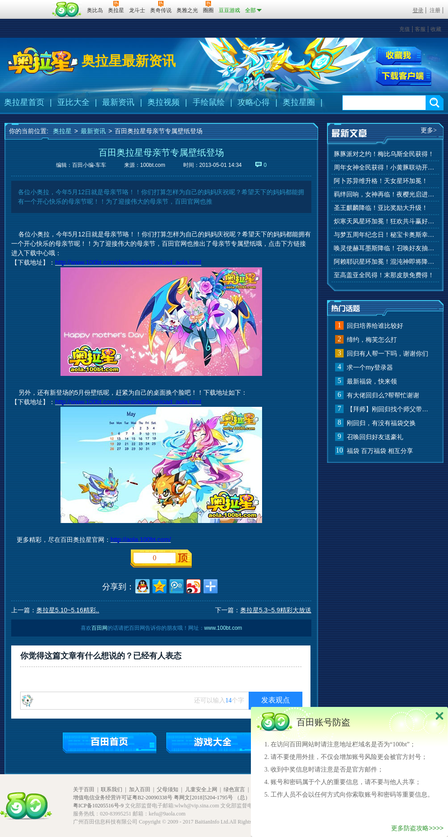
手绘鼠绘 (209, 102)
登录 (418, 10)
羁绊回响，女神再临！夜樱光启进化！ (385, 194)
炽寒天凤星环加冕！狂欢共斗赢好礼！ (385, 221)
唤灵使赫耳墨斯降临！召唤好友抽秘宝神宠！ (385, 248)
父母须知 (167, 789)
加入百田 (140, 789)
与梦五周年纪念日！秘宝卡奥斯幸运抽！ (385, 234)
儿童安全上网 (201, 789)
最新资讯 (118, 102)
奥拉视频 (163, 102)
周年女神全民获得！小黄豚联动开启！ (385, 167)
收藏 (436, 29)
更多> (429, 130)
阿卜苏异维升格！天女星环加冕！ (381, 181)
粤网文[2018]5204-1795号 (203, 797)
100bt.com (152, 165)
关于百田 (84, 789)
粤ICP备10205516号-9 (98, 805)
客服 (420, 29)
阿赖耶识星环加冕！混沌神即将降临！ (385, 261)
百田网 (67, 9)
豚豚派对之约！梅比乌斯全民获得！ (384, 154)
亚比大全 (73, 102)
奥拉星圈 (299, 102)
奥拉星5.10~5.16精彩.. (67, 610)
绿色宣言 (234, 789)
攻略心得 (253, 102)
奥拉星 (62, 131)
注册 (435, 10)
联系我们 (111, 789)
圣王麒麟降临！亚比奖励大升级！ (381, 208)
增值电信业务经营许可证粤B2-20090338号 (122, 797)
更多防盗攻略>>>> (417, 828)
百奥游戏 (26, 4)
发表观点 (275, 700)
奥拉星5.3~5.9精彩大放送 (275, 610)
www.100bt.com (223, 628)
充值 (404, 29)
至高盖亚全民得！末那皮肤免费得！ (384, 275)
